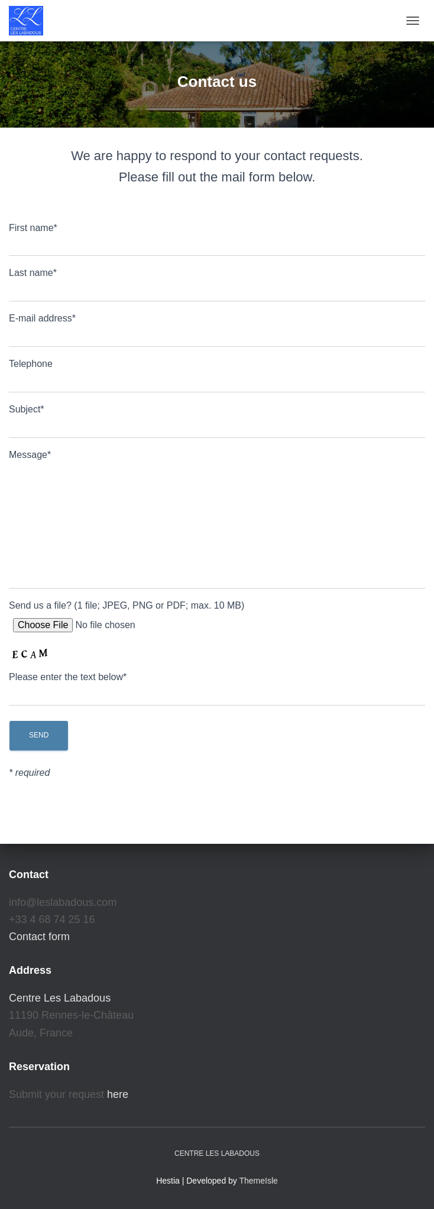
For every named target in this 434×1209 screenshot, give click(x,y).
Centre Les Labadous (60, 998)
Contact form (39, 936)
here (117, 1094)
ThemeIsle (258, 1180)
